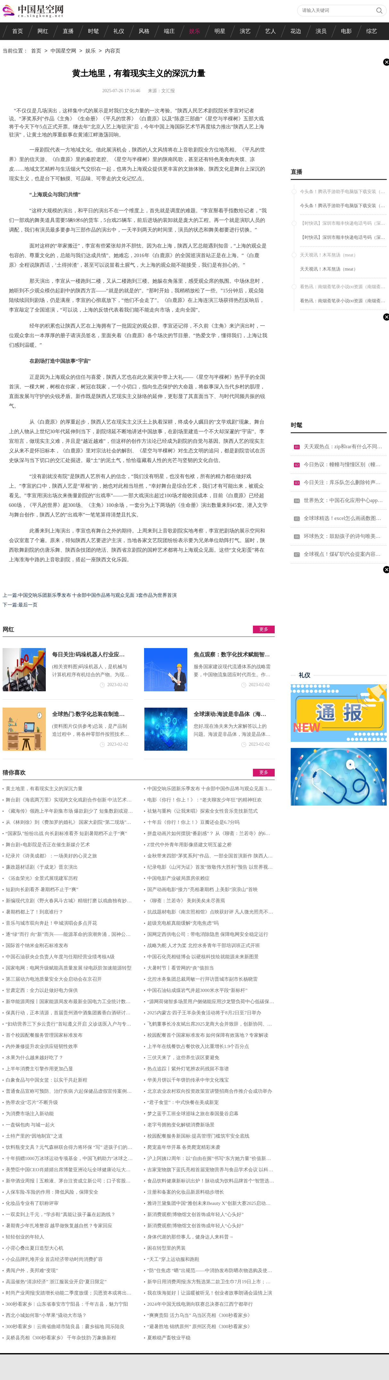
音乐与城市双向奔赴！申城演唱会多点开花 (51, 923)
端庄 (169, 31)
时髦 (93, 31)
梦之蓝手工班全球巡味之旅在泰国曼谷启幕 (193, 1113)
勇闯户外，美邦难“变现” (32, 1270)
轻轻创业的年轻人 (25, 1236)
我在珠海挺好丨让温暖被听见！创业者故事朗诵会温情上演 (209, 1292)
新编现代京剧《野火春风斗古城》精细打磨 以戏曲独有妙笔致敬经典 (67, 902)
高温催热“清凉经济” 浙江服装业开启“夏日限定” (56, 1281)
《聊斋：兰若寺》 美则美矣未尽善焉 (186, 900)
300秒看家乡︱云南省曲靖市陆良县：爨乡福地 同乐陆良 (65, 1326)
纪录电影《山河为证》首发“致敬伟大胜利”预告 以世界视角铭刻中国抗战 (208, 869)
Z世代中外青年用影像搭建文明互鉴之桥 (189, 844)
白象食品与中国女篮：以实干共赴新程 (46, 1080)
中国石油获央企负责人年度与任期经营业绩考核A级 (60, 956)
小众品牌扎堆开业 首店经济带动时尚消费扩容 (54, 1259)
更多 (263, 629)
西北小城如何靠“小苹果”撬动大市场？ (46, 1315)
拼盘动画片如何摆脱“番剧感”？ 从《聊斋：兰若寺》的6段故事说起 (207, 835)
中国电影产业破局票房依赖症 (178, 878)
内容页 (112, 51)
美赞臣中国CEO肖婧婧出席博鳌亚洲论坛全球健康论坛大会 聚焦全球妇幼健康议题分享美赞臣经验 (67, 1171)
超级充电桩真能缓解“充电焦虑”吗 (183, 923)
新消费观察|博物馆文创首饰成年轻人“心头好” (195, 1214)
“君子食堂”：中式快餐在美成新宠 (183, 1102)
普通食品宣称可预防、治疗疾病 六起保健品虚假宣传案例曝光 (67, 1093)
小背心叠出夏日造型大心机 (34, 1248)
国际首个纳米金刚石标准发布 (37, 945)
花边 (295, 31)
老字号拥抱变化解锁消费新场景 (181, 1124)
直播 (68, 31)
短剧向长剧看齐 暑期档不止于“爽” (42, 889)
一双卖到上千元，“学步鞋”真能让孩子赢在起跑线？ (61, 1214)
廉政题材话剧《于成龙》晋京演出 (42, 867)
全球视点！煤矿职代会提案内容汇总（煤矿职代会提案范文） (343, 554)
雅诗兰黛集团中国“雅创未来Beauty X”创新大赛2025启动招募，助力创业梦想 (207, 1205)
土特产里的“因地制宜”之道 (34, 1136)
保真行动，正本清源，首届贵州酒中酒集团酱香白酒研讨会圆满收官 (67, 1014)
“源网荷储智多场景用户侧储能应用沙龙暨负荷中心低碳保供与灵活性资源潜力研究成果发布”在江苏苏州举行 (209, 1003)
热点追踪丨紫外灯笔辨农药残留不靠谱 (188, 1068)
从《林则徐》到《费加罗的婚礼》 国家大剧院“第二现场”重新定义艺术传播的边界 (67, 824)
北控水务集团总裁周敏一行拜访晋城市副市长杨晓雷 (202, 979)
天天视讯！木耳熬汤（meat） (329, 269)
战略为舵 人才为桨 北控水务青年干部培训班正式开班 (203, 945)
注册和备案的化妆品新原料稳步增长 (185, 1192)
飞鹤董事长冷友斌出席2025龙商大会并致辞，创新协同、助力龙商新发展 (208, 1025)
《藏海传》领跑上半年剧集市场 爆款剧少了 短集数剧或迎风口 (68, 812)
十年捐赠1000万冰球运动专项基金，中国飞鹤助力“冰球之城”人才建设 (65, 1160)
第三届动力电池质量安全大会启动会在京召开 (54, 979)
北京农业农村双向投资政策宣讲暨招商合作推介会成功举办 (209, 1091)
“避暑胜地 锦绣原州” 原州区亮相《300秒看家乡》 (199, 1326)
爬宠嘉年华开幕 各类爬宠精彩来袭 (184, 1147)
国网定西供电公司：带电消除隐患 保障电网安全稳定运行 (208, 934)
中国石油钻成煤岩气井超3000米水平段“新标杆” (197, 990)
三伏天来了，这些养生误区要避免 (183, 1057)
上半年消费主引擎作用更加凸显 (39, 1068)
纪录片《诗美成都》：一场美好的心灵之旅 (51, 855)
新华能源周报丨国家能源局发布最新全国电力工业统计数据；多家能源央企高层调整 (64, 1003)
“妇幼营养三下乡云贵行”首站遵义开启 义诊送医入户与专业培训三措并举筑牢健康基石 (67, 1025)
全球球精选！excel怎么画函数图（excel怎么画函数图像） (343, 518)
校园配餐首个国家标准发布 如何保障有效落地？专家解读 (208, 1035)
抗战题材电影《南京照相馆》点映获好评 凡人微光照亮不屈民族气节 (208, 913)
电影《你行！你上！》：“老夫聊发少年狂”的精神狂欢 (204, 799)
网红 (42, 31)
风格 (144, 31)
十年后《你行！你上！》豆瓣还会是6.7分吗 (193, 822)
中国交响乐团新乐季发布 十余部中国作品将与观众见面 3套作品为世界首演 (208, 790)
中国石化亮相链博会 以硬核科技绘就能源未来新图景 (203, 956)
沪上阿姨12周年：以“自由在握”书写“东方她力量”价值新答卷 (207, 1160)
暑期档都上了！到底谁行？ (34, 911)
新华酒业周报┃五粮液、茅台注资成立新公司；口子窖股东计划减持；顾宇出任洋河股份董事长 (67, 1182)
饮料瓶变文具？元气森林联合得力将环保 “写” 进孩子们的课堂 (68, 1149)
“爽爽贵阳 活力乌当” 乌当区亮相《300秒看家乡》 (199, 1315)
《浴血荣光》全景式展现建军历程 (42, 878)
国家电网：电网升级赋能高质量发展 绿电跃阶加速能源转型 (69, 967)
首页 (17, 31)
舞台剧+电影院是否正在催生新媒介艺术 (48, 844)
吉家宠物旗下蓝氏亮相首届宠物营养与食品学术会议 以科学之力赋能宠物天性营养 (208, 1171)
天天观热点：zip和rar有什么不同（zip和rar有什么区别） (343, 446)
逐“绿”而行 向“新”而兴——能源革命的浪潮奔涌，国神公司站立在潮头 (67, 936)
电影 (346, 31)
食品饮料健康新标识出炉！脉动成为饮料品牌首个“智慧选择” (207, 1182)
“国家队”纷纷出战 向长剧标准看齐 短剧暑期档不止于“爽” (66, 833)
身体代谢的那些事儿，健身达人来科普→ (190, 1236)
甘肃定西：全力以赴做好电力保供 (42, 990)
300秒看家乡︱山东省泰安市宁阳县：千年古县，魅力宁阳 (67, 1304)
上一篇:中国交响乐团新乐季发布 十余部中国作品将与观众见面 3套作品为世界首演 (90, 595)
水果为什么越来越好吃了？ (34, 1057)
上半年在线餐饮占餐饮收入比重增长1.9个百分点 (198, 1046)
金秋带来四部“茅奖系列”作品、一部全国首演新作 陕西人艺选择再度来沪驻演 (208, 857)
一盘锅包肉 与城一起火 (30, 1124)
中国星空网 (63, 51)
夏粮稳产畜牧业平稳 (168, 1337)
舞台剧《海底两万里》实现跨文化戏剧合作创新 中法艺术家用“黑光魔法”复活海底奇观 (67, 801)
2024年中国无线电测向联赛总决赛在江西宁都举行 (200, 1304)
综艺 (371, 31)
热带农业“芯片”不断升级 (32, 1102)
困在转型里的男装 (166, 1248)
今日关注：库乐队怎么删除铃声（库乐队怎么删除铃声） (343, 482)
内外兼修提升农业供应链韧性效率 (42, 1046)
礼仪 (118, 31)
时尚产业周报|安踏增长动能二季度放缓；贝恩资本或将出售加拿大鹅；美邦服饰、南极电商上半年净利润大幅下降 (67, 1294)
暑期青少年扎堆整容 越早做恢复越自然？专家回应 (59, 1225)
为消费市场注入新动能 (30, 1113)
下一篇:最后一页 (20, 604)
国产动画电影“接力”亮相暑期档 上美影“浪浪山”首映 (202, 889)
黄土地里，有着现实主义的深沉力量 (44, 788)
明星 (220, 31)
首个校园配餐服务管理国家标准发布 (44, 1035)
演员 (321, 31)
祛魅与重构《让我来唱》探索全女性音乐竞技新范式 (202, 811)
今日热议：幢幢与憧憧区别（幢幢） (343, 464)
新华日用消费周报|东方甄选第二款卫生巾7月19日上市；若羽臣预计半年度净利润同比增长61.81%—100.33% (207, 1283)
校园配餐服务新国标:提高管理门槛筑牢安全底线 (198, 1136)
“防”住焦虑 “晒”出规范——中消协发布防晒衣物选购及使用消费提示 (208, 1272)
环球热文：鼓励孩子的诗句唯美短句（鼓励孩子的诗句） (343, 536)
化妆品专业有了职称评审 (32, 1203)
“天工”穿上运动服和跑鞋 (173, 1259)
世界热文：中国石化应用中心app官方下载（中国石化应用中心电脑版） (343, 500)
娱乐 (194, 31)
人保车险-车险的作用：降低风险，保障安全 (52, 1192)
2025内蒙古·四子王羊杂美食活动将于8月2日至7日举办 (204, 1012)
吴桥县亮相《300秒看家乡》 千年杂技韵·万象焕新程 (61, 1337)
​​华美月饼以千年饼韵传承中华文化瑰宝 (188, 1080)
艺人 (270, 31)
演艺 (245, 31)
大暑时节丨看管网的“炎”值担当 (180, 967)
